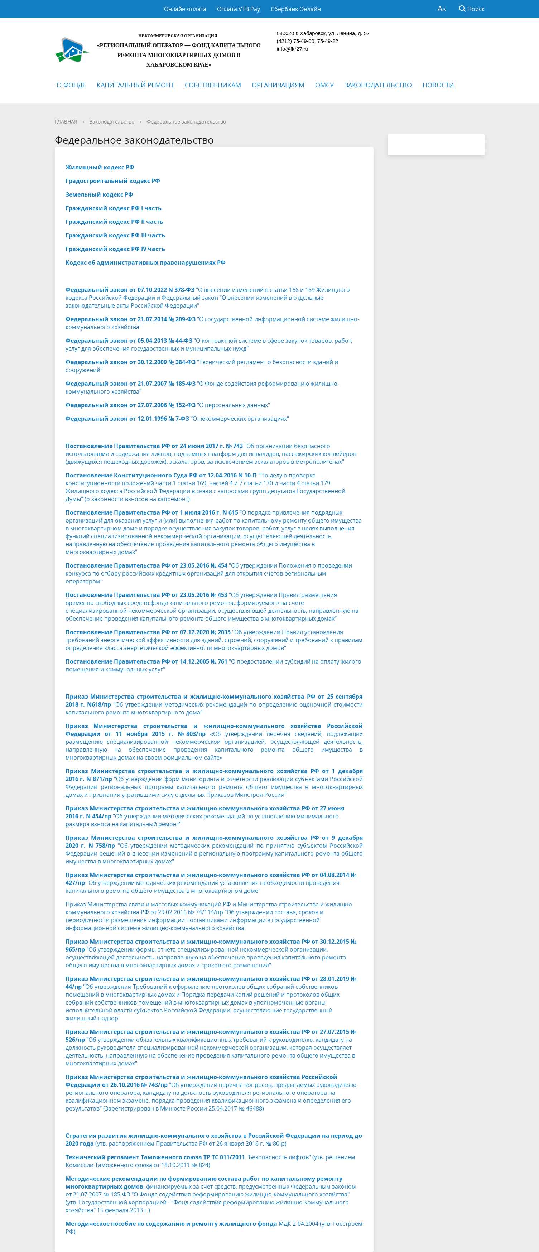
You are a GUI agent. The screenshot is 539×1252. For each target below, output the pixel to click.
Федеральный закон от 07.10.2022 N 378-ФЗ (130, 290)
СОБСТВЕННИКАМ (213, 85)
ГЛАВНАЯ (66, 121)
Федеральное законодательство (186, 121)
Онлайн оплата (185, 9)
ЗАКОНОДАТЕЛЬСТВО (378, 85)
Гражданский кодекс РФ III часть (115, 235)
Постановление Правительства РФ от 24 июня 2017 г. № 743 (155, 446)
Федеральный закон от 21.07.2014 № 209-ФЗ (131, 319)
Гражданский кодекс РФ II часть (114, 222)
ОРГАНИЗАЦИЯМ (278, 85)
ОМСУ (324, 85)
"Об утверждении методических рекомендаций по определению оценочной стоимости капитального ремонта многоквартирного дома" (214, 704)
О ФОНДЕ (71, 85)
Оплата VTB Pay (238, 9)
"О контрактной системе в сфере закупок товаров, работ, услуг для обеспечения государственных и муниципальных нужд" (209, 344)
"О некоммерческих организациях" (177, 419)
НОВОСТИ (438, 85)
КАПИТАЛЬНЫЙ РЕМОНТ (135, 85)
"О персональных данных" (168, 405)
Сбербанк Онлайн (296, 9)
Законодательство (112, 121)
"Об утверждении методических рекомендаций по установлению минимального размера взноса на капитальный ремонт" (205, 816)
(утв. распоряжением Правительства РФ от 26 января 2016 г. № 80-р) (214, 1139)
